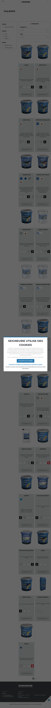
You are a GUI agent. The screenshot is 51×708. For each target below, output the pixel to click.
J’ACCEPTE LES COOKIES (26, 360)
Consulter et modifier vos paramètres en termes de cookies (25, 364)
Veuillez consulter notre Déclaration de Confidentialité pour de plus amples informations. (26, 367)
